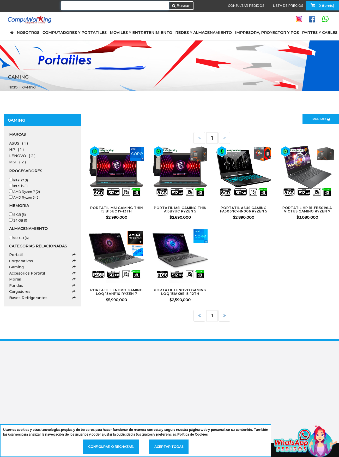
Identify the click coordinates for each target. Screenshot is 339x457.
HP (16, 149)
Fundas (42, 285)
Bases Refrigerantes (42, 298)
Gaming (29, 87)
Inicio (13, 87)
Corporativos (42, 261)
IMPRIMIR (321, 119)
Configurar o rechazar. (111, 447)
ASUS (18, 143)
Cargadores (42, 291)
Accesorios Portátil (42, 273)
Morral (42, 279)
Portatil (42, 255)
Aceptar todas (168, 447)
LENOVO (22, 155)
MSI (17, 162)
